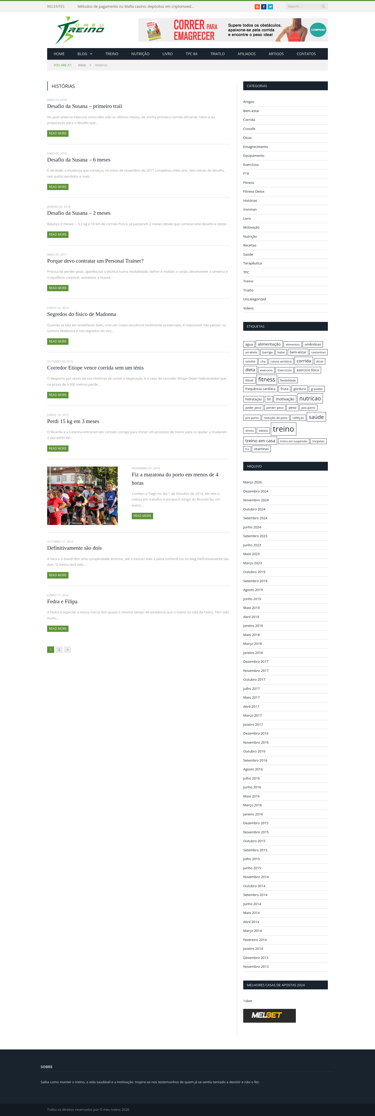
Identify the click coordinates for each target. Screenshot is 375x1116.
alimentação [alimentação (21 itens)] (269, 344)
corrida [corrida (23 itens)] (304, 361)
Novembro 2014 (256, 876)
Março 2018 (252, 643)
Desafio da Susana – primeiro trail (84, 106)
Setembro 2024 (255, 518)
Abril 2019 (251, 616)
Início (70, 65)
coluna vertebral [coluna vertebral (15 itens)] (281, 361)
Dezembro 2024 (255, 491)
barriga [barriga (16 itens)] (267, 352)
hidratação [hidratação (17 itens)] (253, 399)
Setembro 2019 (255, 580)
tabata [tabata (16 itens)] (263, 430)
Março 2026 (252, 482)
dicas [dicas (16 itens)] (319, 361)
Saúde (248, 254)
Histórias (250, 200)
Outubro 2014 (254, 885)
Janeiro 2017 (253, 724)
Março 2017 (252, 715)
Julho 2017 (251, 688)
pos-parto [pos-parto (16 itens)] (308, 408)
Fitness (248, 182)
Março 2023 (252, 562)
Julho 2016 (251, 778)
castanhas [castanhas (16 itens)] (318, 352)
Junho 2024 (252, 526)
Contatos (306, 53)
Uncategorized (254, 299)
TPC (246, 272)
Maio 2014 (251, 912)
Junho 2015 (252, 867)
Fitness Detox (254, 191)
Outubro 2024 (254, 509)
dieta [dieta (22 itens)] (250, 370)
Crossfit (249, 128)
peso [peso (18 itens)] (292, 407)
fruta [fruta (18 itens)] (284, 388)
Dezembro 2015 (255, 823)
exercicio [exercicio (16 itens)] (266, 370)
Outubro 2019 (254, 571)
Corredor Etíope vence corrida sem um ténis (95, 368)
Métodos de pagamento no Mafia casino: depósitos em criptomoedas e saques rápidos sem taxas (137, 6)
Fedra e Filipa (62, 601)
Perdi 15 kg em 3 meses (73, 421)
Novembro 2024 (256, 500)
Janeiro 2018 (253, 652)
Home (59, 53)
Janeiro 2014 (253, 948)
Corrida (249, 119)
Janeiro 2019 (253, 625)
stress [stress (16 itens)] (249, 430)
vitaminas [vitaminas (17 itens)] (261, 448)
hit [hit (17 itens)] (269, 399)
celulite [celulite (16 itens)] (250, 361)
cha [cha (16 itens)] (262, 361)
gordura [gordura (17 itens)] (299, 388)
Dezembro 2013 (255, 957)
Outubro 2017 (254, 679)
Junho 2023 (252, 544)
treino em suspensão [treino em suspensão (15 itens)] (293, 441)
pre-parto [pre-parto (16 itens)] (252, 418)
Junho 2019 (252, 598)
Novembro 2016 (256, 742)
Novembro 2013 (256, 966)
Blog (82, 53)
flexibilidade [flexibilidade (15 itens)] (288, 380)
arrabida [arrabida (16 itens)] (251, 352)
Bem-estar (251, 110)
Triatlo (217, 53)
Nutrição (141, 53)
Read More (58, 133)
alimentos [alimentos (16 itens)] (293, 344)
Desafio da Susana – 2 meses (78, 213)
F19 (246, 173)
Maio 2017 (251, 697)
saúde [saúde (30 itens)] (316, 416)
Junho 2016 (252, 787)
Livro (167, 53)
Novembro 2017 (256, 670)
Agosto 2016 (253, 769)
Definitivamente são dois (74, 548)
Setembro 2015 (255, 849)
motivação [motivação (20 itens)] (285, 398)
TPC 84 (191, 53)
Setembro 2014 (255, 894)
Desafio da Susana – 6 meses (78, 160)
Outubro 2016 (254, 751)
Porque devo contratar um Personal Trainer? (95, 261)
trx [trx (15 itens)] (247, 449)
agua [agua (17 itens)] (249, 344)
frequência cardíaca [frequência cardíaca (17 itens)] (260, 388)
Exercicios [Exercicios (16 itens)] (285, 370)
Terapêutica (252, 263)
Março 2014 (252, 930)
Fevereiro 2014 (255, 939)
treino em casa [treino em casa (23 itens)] (260, 441)
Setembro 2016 (255, 760)
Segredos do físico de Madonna (81, 314)
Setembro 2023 (255, 536)
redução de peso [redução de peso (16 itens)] (276, 418)
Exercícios (251, 164)
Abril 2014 (251, 921)
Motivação (251, 227)
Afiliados (247, 53)
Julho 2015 (251, 859)
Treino (111, 53)
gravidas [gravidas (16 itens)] (317, 389)
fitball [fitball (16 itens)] (249, 380)
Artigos (276, 53)
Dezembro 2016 (255, 733)
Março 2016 (252, 805)
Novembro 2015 (256, 831)
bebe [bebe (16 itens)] (281, 352)
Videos (248, 308)
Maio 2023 (251, 553)
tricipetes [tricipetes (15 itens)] (318, 441)
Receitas (249, 245)
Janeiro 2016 (253, 814)
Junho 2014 (252, 903)
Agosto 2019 (253, 589)
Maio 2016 (251, 796)
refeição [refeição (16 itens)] (298, 418)
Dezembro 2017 (255, 661)
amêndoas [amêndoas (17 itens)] (313, 344)
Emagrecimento (255, 146)
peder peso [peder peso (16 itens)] (253, 408)
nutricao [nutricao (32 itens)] (310, 398)
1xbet (247, 1000)
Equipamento (253, 155)
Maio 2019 (251, 607)
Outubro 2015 (254, 841)
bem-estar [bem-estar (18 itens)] (298, 352)
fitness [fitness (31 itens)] (266, 379)
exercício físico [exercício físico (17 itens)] (308, 370)
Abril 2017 (251, 706)
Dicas (247, 137)
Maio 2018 (251, 634)
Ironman (250, 209)
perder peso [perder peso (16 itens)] (275, 408)
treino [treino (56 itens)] (283, 429)
